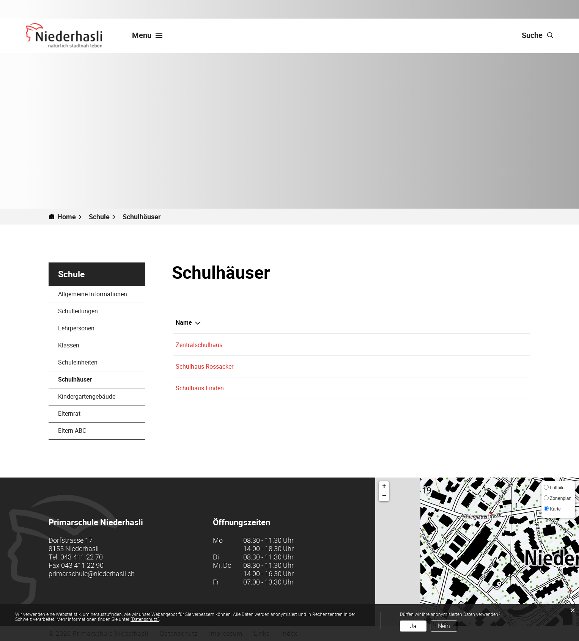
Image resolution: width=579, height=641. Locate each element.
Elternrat (69, 413)
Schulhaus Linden (200, 388)
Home (66, 216)
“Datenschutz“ (145, 619)
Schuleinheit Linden (353, 388)
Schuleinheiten (78, 362)
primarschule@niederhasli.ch (92, 573)
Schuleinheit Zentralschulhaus (367, 345)
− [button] (384, 496)
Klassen (68, 345)
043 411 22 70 (81, 556)
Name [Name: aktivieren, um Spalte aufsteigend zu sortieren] (184, 322)
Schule (71, 274)
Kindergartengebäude (86, 396)
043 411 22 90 (82, 565)
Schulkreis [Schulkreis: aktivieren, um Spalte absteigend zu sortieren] (341, 322)
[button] (102, 216)
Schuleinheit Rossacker (358, 366)
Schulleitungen (78, 311)
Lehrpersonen (76, 328)
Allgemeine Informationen (92, 294)
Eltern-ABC (72, 430)
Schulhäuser (93, 379)
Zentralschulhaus (199, 345)
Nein (444, 626)
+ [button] (384, 486)
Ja (413, 626)
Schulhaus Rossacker (204, 366)
